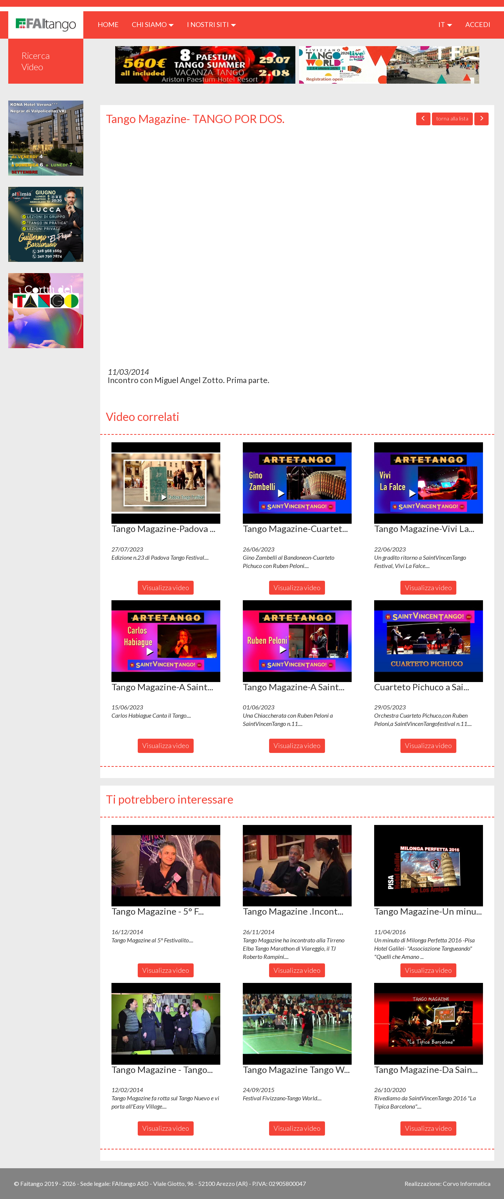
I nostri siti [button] (211, 24)
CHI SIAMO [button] (153, 24)
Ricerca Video (35, 61)
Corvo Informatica (466, 1183)
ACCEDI (477, 24)
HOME (111, 24)
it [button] (445, 24)
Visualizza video (165, 587)
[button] (165, 483)
